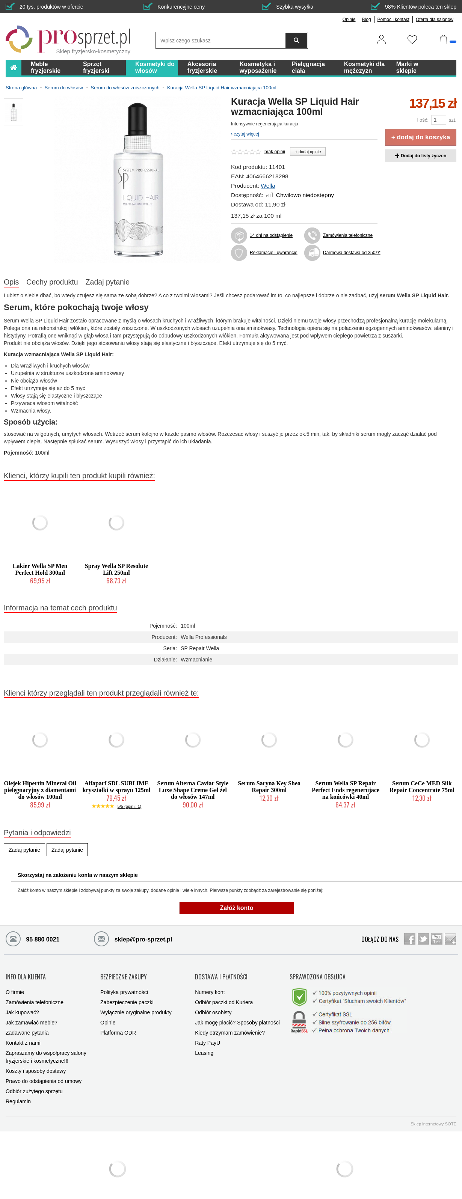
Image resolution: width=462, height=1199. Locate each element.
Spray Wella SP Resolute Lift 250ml (116, 569)
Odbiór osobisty (213, 1005)
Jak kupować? (22, 1005)
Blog (366, 19)
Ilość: (422, 120)
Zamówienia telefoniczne (348, 235)
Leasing (204, 1045)
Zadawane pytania (27, 1025)
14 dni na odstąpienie (271, 235)
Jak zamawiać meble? (31, 1015)
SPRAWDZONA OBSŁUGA (318, 973)
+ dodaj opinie (308, 151)
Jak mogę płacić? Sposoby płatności (237, 1015)
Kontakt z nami (23, 1035)
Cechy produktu (52, 282)
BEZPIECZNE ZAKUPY (123, 973)
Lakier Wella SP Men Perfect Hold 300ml (40, 569)
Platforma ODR (118, 1025)
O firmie (15, 985)
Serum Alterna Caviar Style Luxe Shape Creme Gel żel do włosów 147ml (192, 790)
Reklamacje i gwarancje (273, 252)
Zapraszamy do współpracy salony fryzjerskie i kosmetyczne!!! (46, 1049)
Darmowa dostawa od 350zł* (350, 252)
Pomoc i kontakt (393, 19)
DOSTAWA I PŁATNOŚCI (221, 973)
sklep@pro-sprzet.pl (133, 938)
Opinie (349, 19)
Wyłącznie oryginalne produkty (136, 1005)
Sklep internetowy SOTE (433, 1116)
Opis (11, 282)
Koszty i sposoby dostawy (36, 1063)
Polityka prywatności (124, 985)
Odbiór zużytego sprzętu (34, 1084)
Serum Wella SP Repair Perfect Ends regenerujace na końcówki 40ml (345, 790)
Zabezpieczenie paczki (127, 995)
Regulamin (18, 1094)
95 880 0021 (32, 938)
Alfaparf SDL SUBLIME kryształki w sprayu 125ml (117, 786)
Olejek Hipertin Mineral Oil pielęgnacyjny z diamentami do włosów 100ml (40, 790)
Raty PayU (207, 1035)
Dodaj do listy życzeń (421, 155)
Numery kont (210, 985)
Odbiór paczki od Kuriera (224, 995)
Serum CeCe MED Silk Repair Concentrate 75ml (422, 786)
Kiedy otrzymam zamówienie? (230, 1025)
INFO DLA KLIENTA (26, 973)
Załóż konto (237, 908)
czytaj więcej (245, 134)
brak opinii (274, 151)
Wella (268, 185)
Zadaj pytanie (108, 282)
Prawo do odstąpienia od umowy (44, 1074)
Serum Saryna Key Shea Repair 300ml (269, 786)
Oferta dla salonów (434, 19)
